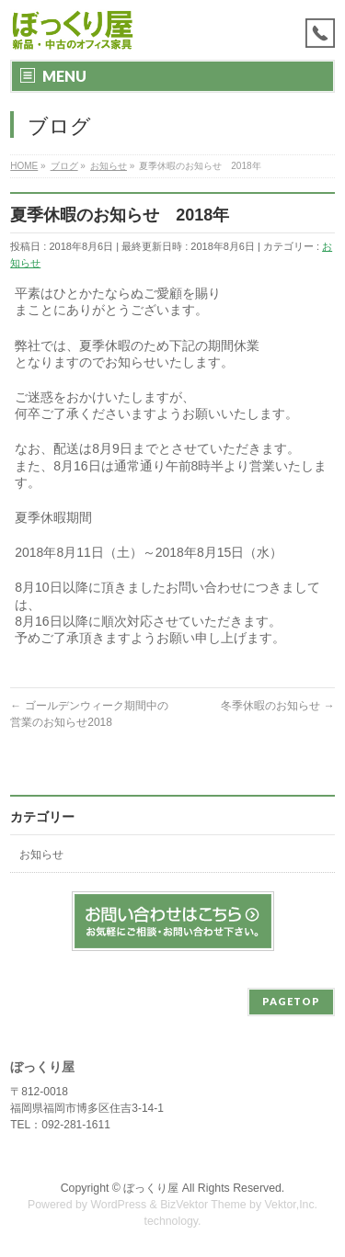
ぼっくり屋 (150, 1188)
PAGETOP (291, 1001)
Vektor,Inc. (291, 1204)
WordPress (118, 1204)
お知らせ (41, 854)
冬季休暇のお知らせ (277, 705)
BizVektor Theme (203, 1204)
